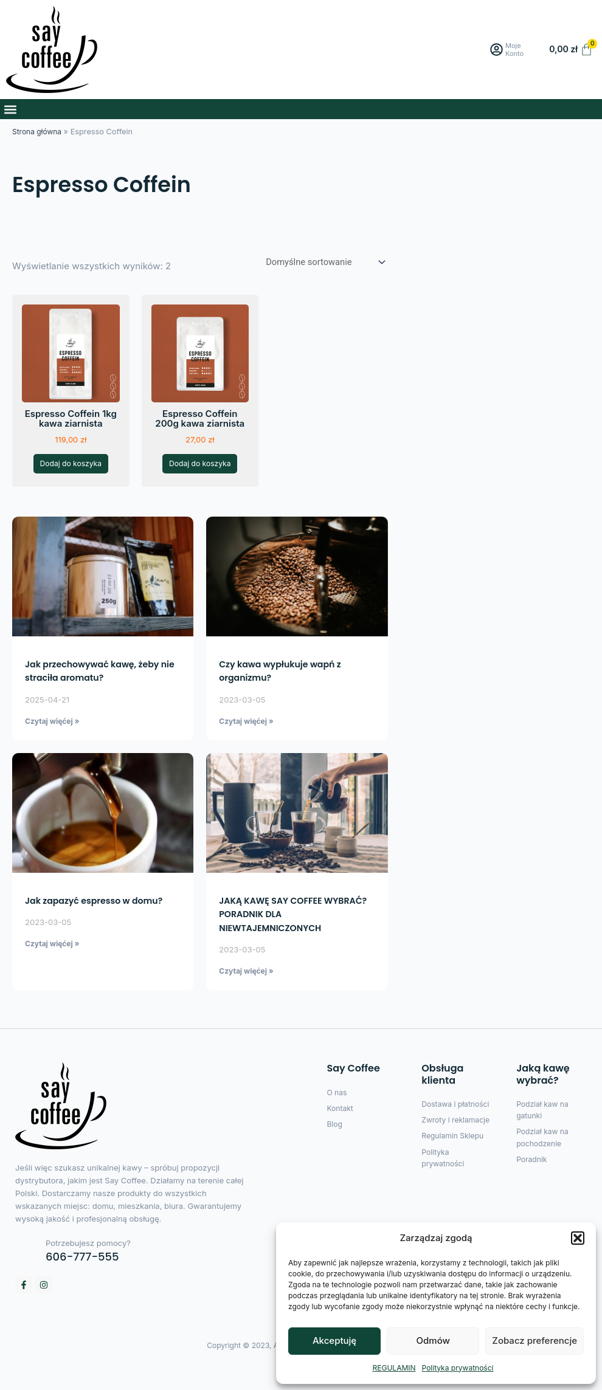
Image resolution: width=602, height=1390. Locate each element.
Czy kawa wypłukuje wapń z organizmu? (287, 691)
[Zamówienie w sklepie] (319, 263)
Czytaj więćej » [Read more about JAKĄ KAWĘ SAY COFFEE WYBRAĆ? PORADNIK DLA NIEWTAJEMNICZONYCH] (246, 992)
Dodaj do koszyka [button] (71, 474)
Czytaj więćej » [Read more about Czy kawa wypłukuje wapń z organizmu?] (246, 741)
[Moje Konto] (497, 49)
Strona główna (38, 131)
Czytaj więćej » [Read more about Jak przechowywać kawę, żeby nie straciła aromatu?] (52, 741)
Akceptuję (334, 1340)
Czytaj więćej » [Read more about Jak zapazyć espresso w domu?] (52, 964)
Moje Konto (518, 49)
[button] (578, 1238)
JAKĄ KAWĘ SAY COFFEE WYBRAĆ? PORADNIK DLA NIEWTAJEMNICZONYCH (280, 935)
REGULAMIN (394, 1367)
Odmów (433, 1340)
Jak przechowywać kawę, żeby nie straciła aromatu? (100, 691)
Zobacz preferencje (534, 1340)
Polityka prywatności (458, 1367)
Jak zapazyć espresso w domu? (103, 922)
